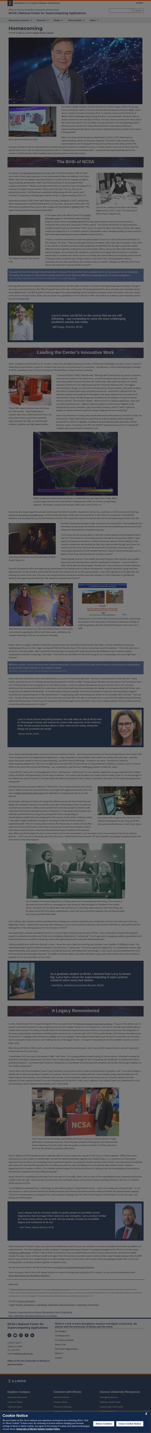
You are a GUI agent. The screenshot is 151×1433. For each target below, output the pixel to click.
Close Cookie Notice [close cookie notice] (130, 1423)
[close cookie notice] (146, 1414)
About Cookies (104, 1423)
